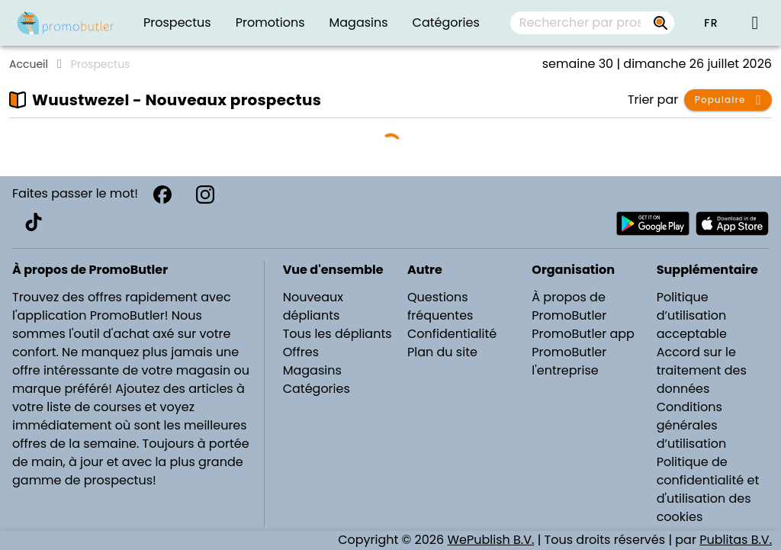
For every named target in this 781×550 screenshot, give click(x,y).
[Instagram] (205, 194)
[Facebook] (162, 194)
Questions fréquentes (440, 306)
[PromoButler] (65, 23)
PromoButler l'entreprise (569, 361)
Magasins (312, 370)
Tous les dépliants (337, 334)
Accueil (28, 64)
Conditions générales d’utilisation (692, 425)
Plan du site (442, 352)
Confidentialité (452, 334)
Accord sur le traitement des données (702, 370)
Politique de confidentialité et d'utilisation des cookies (708, 489)
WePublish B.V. (490, 539)
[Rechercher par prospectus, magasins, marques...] (660, 22)
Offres (301, 352)
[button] (710, 23)
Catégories (316, 388)
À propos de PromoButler (569, 306)
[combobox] (592, 22)
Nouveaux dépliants (313, 306)
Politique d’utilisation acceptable (692, 315)
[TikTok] (33, 222)
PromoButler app (583, 334)
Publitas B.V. (735, 539)
